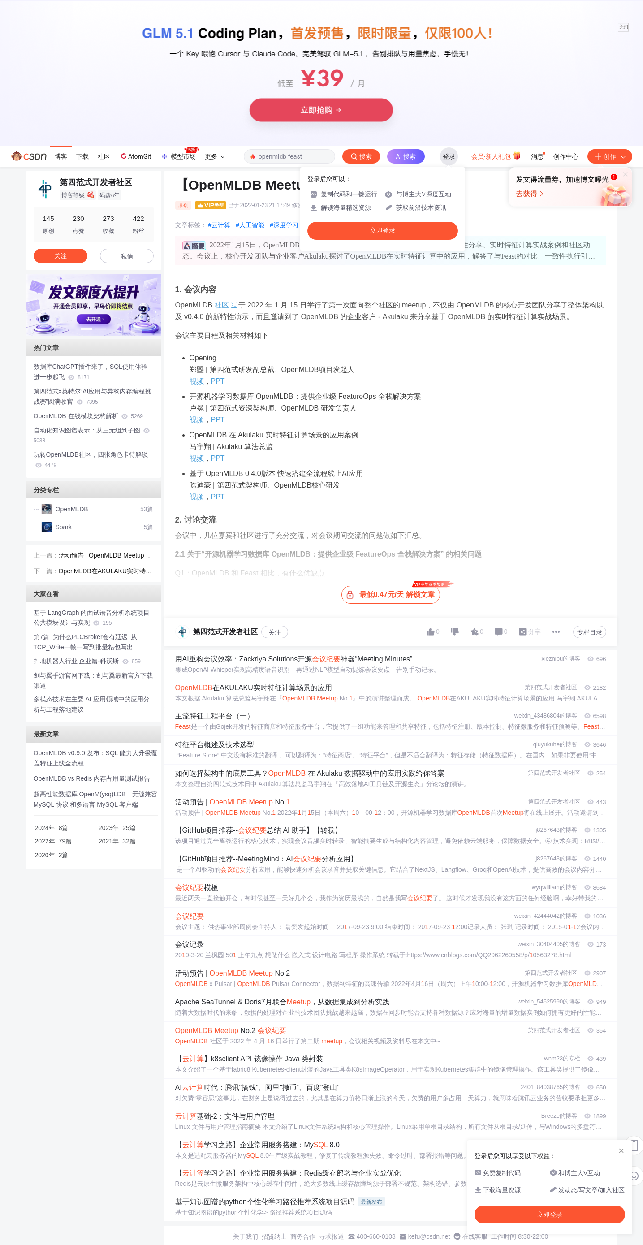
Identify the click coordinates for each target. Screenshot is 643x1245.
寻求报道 (331, 1236)
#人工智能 (250, 225)
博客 (61, 156)
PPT (218, 381)
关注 (274, 632)
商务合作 (302, 1236)
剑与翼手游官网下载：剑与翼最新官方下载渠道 (93, 680)
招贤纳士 (274, 1236)
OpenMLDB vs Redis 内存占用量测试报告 (92, 778)
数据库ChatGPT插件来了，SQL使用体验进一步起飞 (90, 371)
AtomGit (135, 156)
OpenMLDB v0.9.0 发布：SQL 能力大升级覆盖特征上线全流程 (95, 758)
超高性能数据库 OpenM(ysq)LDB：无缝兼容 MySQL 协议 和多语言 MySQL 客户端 (95, 799)
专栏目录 (589, 632)
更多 (214, 156)
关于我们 (245, 1236)
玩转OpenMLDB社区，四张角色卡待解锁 (91, 459)
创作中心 (565, 156)
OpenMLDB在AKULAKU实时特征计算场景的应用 (105, 571)
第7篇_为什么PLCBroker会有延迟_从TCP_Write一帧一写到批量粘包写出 (86, 642)
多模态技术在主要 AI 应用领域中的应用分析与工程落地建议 (92, 704)
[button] (86, 329)
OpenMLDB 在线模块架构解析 (88, 415)
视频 (197, 381)
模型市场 (179, 154)
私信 (127, 256)
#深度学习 (284, 225)
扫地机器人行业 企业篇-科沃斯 (87, 661)
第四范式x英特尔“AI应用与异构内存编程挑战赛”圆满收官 (92, 396)
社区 (104, 156)
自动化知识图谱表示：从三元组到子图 (92, 435)
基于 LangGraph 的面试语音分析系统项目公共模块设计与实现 (92, 618)
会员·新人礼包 (496, 155)
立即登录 (382, 230)
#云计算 (219, 225)
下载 (82, 156)
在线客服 (475, 1236)
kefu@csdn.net (429, 1236)
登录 (449, 156)
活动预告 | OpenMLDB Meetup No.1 (105, 556)
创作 (610, 156)
